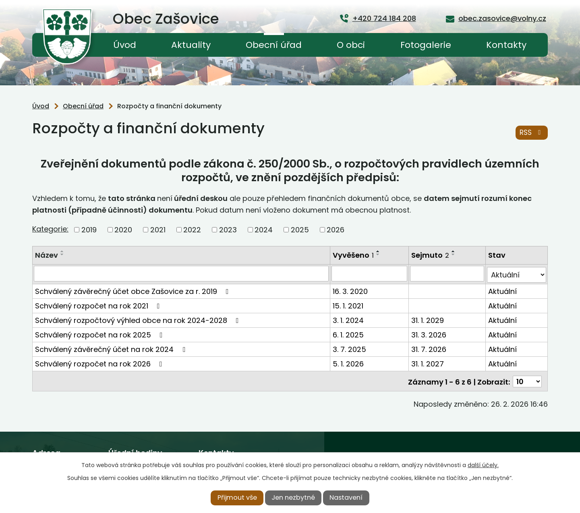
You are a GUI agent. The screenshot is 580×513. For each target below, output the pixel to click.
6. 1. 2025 (348, 333)
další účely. (483, 465)
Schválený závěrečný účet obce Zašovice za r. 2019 (133, 290)
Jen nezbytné (293, 497)
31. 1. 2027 (428, 362)
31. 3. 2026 (429, 333)
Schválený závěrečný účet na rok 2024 (111, 348)
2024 (264, 230)
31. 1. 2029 (428, 319)
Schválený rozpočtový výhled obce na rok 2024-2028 (138, 319)
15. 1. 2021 (348, 304)
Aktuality (191, 45)
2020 (123, 230)
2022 (192, 230)
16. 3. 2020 (350, 290)
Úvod (124, 45)
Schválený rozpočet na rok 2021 (99, 304)
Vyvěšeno (353, 255)
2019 (89, 230)
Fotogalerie (425, 45)
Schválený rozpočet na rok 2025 (100, 333)
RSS (532, 133)
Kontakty (506, 45)
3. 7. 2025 (350, 348)
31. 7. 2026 (429, 348)
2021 (158, 230)
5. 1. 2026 (348, 362)
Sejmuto (431, 255)
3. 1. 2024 (348, 319)
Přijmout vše (237, 497)
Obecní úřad (274, 45)
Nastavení (345, 497)
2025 (300, 230)
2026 (335, 230)
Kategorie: (50, 229)
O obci (351, 45)
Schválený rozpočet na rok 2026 (100, 362)
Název (46, 255)
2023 (228, 230)
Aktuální (503, 290)
